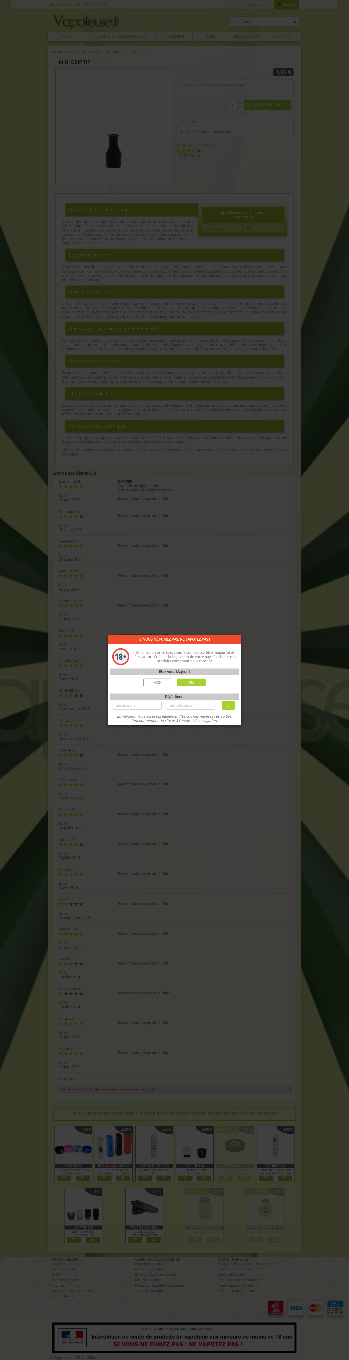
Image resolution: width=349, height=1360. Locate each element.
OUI (191, 682)
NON (158, 682)
